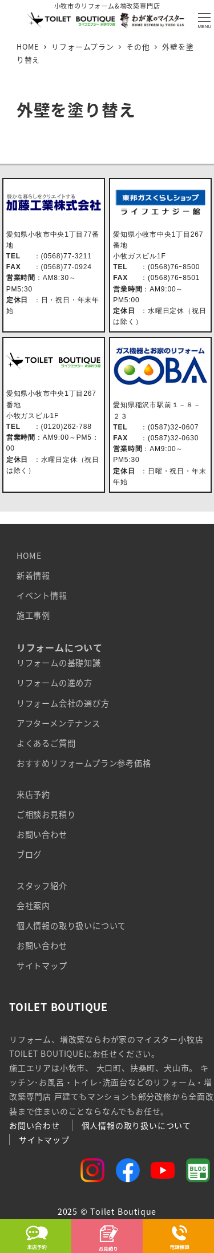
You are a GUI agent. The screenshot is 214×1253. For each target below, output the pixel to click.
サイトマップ (42, 965)
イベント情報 (42, 595)
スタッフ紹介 (42, 885)
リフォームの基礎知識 (59, 662)
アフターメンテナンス (58, 723)
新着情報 (33, 575)
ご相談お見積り (46, 814)
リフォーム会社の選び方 (63, 703)
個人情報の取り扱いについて (71, 925)
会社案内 (33, 905)
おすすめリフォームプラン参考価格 (84, 763)
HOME (29, 555)
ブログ (29, 854)
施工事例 (33, 615)
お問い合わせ (42, 834)
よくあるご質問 (46, 743)
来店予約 (33, 794)
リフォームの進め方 (54, 682)
